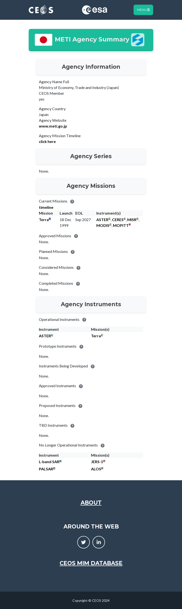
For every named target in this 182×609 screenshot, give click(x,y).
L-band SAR (49, 461)
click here (47, 141)
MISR (131, 219)
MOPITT (121, 225)
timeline (46, 207)
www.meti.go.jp (53, 126)
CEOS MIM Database (91, 563)
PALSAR (46, 469)
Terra (44, 219)
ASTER (102, 219)
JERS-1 (97, 461)
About (91, 502)
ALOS (96, 469)
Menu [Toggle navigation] (143, 10)
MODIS (102, 225)
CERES (118, 219)
